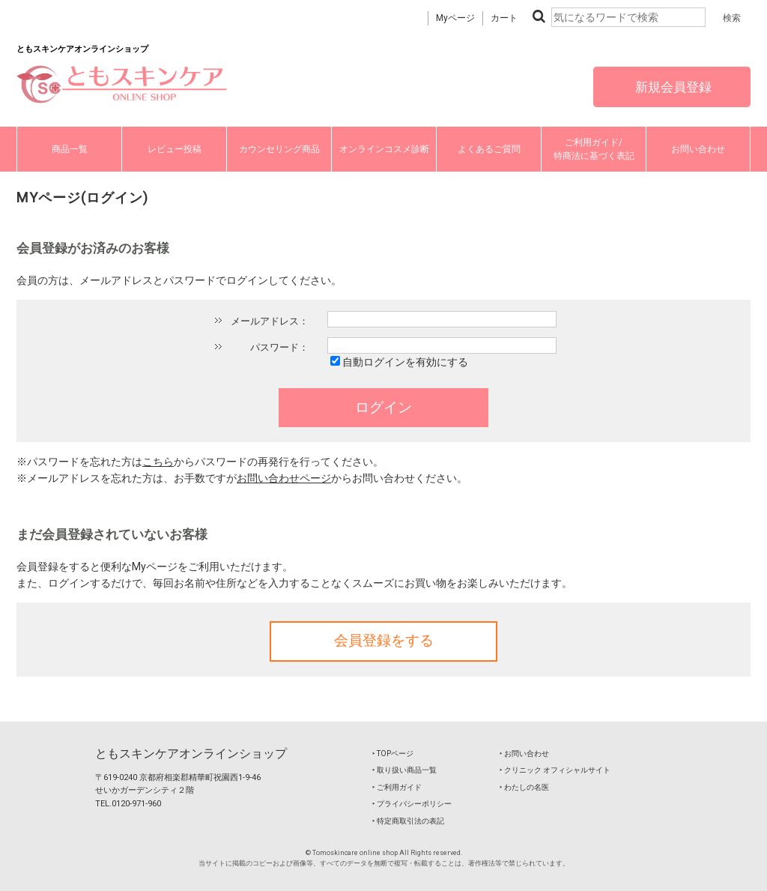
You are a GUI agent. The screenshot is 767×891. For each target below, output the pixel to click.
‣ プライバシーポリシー (412, 804)
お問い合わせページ (284, 478)
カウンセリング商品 (279, 149)
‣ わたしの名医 (524, 787)
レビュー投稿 (174, 149)
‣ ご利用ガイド (397, 787)
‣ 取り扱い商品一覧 (404, 770)
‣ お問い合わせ (524, 753)
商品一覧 (70, 149)
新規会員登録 (672, 86)
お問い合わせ (698, 149)
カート (504, 18)
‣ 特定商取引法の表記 (408, 821)
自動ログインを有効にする (405, 362)
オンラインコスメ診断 (384, 149)
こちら (158, 462)
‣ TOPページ (392, 753)
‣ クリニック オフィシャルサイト (555, 770)
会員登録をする (384, 640)
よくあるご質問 (489, 149)
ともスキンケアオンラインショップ (191, 753)
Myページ (455, 18)
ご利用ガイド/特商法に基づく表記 (594, 149)
